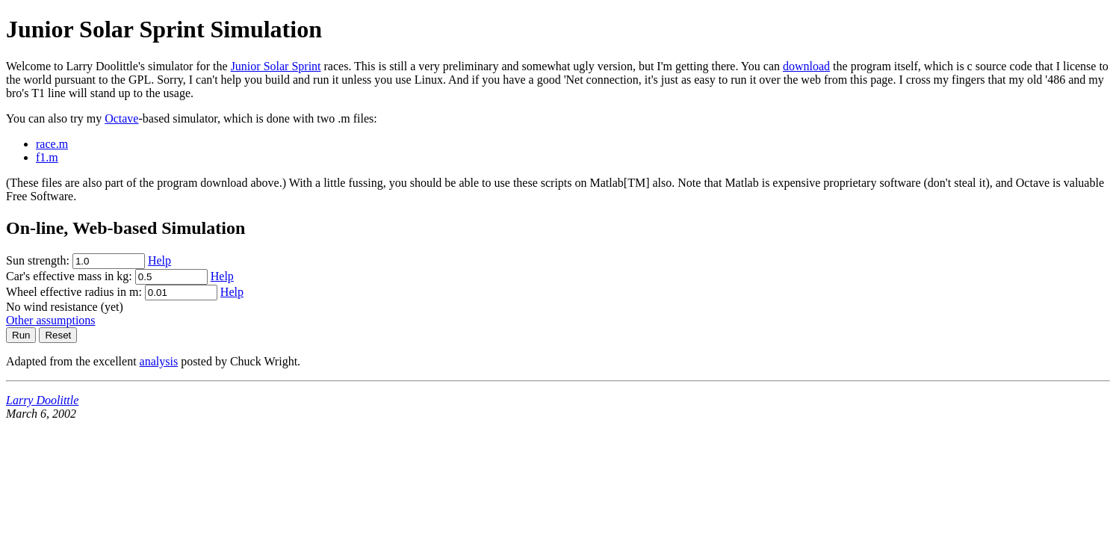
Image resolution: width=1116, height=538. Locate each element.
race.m (52, 143)
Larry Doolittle (42, 400)
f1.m (47, 157)
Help (159, 260)
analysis (159, 361)
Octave (121, 118)
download (806, 66)
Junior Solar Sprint (276, 66)
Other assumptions (51, 320)
